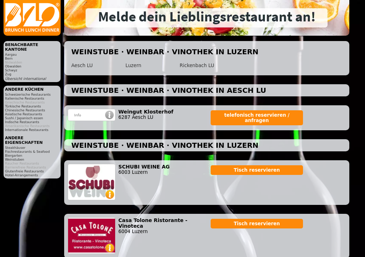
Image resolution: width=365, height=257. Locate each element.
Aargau (11, 54)
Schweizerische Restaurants (28, 94)
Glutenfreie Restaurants (24, 171)
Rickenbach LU (197, 65)
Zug (8, 74)
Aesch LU (82, 65)
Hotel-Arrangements (21, 175)
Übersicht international (25, 79)
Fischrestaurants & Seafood (27, 151)
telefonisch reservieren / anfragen (256, 117)
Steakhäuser (15, 148)
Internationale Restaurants (26, 130)
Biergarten (13, 155)
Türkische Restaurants (23, 106)
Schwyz (11, 70)
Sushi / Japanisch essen (24, 118)
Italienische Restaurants (24, 98)
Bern (8, 58)
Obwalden (13, 66)
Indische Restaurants (22, 122)
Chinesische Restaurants (25, 110)
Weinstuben (14, 159)
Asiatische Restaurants (23, 114)
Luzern (133, 65)
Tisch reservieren (257, 170)
